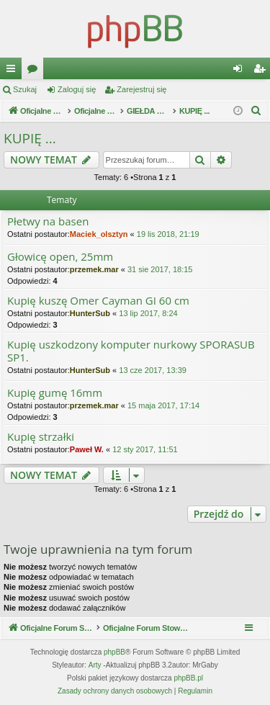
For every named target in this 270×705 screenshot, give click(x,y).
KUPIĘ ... (30, 138)
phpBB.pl (188, 678)
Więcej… (14, 71)
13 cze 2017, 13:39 (152, 370)
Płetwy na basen (48, 221)
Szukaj (25, 89)
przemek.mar (94, 269)
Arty (95, 665)
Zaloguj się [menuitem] (240, 71)
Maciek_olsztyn (99, 234)
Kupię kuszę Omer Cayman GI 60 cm (98, 300)
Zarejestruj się (141, 89)
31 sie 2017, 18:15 (160, 269)
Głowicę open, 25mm (60, 257)
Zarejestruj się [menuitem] (262, 71)
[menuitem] (256, 111)
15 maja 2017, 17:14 (163, 405)
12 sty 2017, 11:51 (145, 449)
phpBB (114, 652)
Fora (35, 71)
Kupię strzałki (40, 437)
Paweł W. (87, 449)
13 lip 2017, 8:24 (148, 313)
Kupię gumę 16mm (54, 393)
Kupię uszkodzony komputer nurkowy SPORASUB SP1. (131, 351)
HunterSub (90, 313)
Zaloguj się (77, 89)
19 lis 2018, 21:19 (168, 234)
